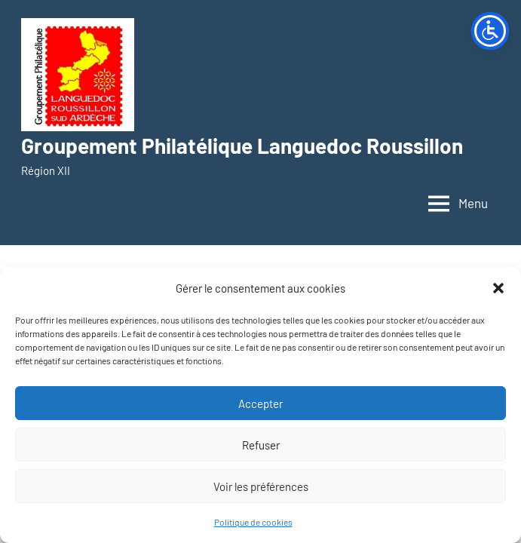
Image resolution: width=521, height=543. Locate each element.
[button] (498, 288)
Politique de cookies (253, 522)
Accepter (260, 403)
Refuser (261, 445)
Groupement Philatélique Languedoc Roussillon (242, 145)
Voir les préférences (260, 486)
